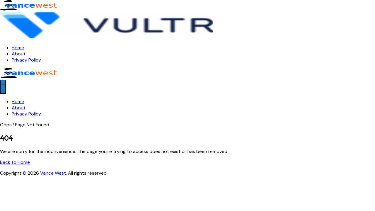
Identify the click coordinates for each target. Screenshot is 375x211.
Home (18, 48)
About (18, 54)
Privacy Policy (26, 60)
